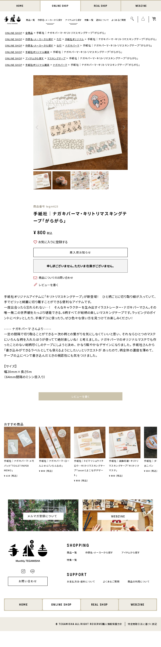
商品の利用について (77, 599)
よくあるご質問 (119, 20)
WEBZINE (141, 6)
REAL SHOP (100, 6)
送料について (102, 20)
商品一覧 (30, 20)
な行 (62, 50)
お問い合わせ (26, 595)
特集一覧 (88, 20)
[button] (5, 455)
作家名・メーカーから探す (50, 20)
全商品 (31, 33)
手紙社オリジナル (79, 39)
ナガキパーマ (76, 50)
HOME (20, 6)
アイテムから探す (73, 20)
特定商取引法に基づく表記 (142, 640)
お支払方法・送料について (80, 592)
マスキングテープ (60, 67)
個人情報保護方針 (112, 640)
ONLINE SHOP (60, 6)
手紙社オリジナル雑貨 (40, 61)
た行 (62, 39)
